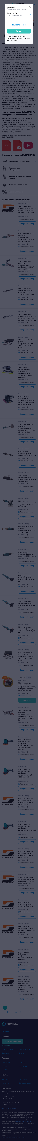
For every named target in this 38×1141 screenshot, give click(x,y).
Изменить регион (19, 25)
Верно (19, 31)
